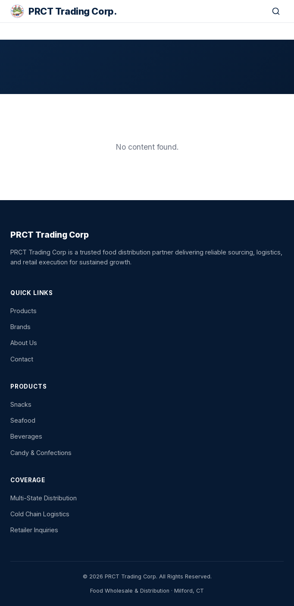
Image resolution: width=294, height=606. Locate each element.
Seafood (22, 420)
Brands (20, 326)
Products (23, 310)
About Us (23, 342)
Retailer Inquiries (34, 530)
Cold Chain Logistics (39, 514)
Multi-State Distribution (43, 498)
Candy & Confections (41, 452)
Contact (21, 359)
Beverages (26, 436)
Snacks (20, 404)
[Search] (276, 11)
